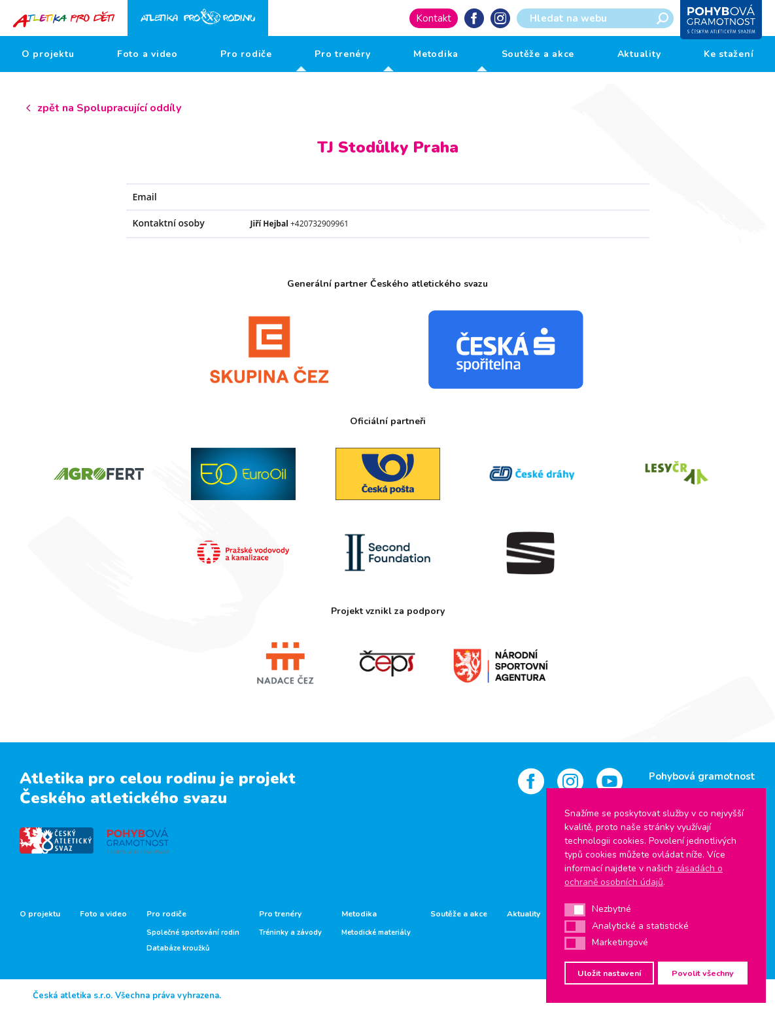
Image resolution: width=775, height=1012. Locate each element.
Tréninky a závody (290, 932)
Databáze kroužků (177, 948)
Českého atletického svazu (123, 797)
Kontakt (433, 18)
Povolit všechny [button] (703, 973)
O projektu (48, 54)
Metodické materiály (376, 932)
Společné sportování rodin (192, 932)
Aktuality (639, 54)
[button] (574, 909)
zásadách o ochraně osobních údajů (643, 875)
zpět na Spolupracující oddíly (109, 108)
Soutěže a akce (538, 54)
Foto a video (147, 54)
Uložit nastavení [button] (609, 973)
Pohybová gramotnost (702, 776)
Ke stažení (729, 54)
